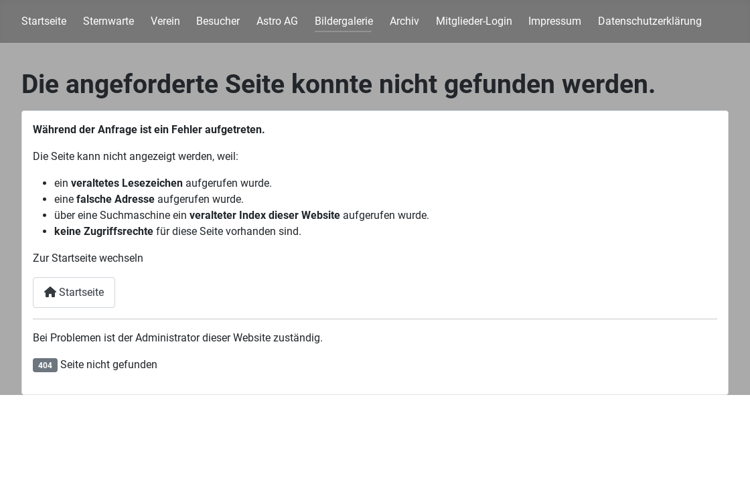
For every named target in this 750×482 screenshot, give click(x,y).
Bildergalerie (344, 21)
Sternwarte (108, 21)
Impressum (554, 21)
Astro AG (277, 21)
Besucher (218, 21)
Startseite (43, 21)
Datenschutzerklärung (650, 21)
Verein (165, 21)
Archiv (404, 21)
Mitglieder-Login (474, 21)
